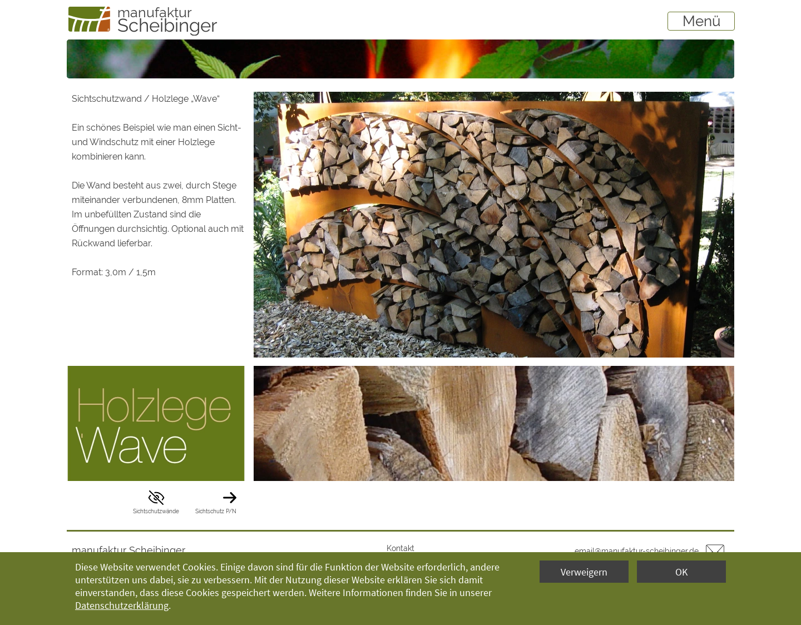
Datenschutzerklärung (122, 605)
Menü (701, 21)
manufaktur (154, 12)
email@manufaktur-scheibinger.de (637, 551)
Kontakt (400, 548)
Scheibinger (167, 25)
